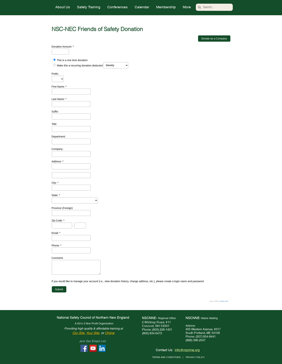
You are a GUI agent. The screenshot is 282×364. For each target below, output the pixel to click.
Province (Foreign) (62, 208)
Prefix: (55, 73)
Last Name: (58, 99)
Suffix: (55, 111)
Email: (56, 233)
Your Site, (93, 333)
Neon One (224, 301)
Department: (59, 136)
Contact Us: (164, 350)
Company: (57, 149)
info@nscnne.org (187, 350)
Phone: (56, 245)
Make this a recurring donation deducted (80, 65)
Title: (54, 124)
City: (55, 182)
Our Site (78, 333)
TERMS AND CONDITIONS (166, 357)
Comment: (58, 257)
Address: (57, 161)
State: (55, 195)
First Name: (59, 86)
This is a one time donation (72, 60)
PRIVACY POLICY (195, 357)
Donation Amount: (62, 46)
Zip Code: (58, 220)
